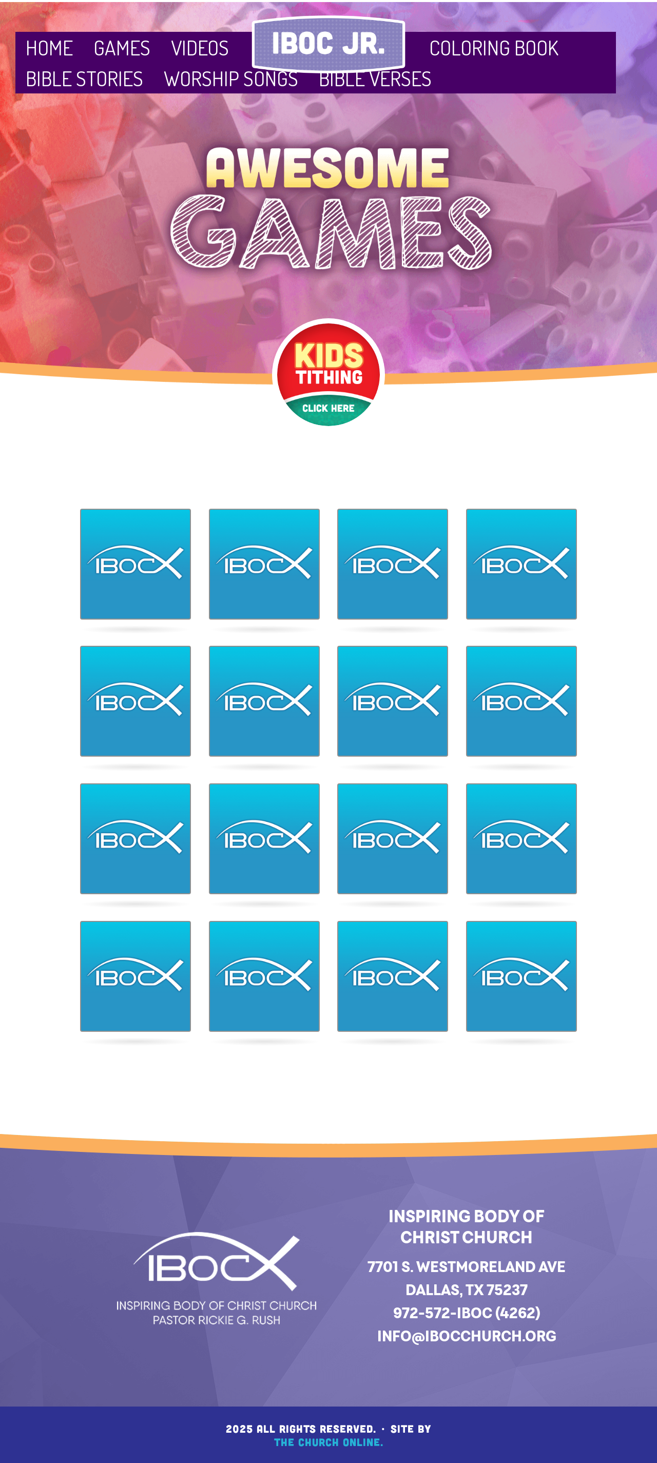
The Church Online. (328, 1441)
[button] (135, 564)
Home (49, 47)
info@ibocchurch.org (466, 1336)
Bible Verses (375, 78)
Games (121, 47)
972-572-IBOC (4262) (466, 1313)
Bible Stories (84, 78)
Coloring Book (493, 47)
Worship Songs (231, 78)
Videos (200, 47)
